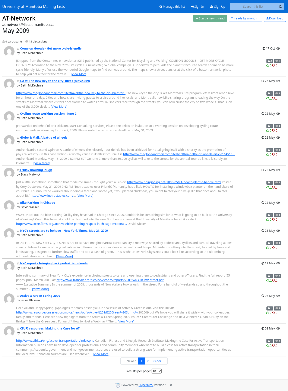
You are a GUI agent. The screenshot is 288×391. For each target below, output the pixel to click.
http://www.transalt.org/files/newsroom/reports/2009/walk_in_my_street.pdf (110, 280)
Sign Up (217, 6)
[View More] (79, 74)
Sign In (197, 6)
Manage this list (172, 6)
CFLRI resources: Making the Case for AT (48, 328)
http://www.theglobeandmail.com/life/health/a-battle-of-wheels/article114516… (179, 154)
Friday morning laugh (34, 170)
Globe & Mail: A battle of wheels (42, 137)
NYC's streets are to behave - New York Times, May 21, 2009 (62, 230)
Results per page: (138, 371)
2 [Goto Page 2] (148, 361)
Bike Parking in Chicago (36, 203)
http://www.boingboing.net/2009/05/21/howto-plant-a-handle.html (174, 182)
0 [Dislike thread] (274, 65)
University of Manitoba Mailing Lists (33, 6)
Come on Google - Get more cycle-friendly (49, 48)
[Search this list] (253, 6)
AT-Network (19, 18)
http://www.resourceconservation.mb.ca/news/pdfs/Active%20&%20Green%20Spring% (77, 312)
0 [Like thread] (269, 65)
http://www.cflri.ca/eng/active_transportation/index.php (55, 340)
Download (274, 18)
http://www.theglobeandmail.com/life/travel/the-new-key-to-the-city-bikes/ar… (71, 93)
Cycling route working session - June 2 (46, 113)
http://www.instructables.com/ (52, 195)
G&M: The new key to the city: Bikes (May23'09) (53, 81)
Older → (159, 361)
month (244, 18)
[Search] (280, 6)
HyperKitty (146, 385)
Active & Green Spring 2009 (38, 296)
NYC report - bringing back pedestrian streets (52, 263)
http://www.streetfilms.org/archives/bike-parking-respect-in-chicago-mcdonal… (71, 224)
